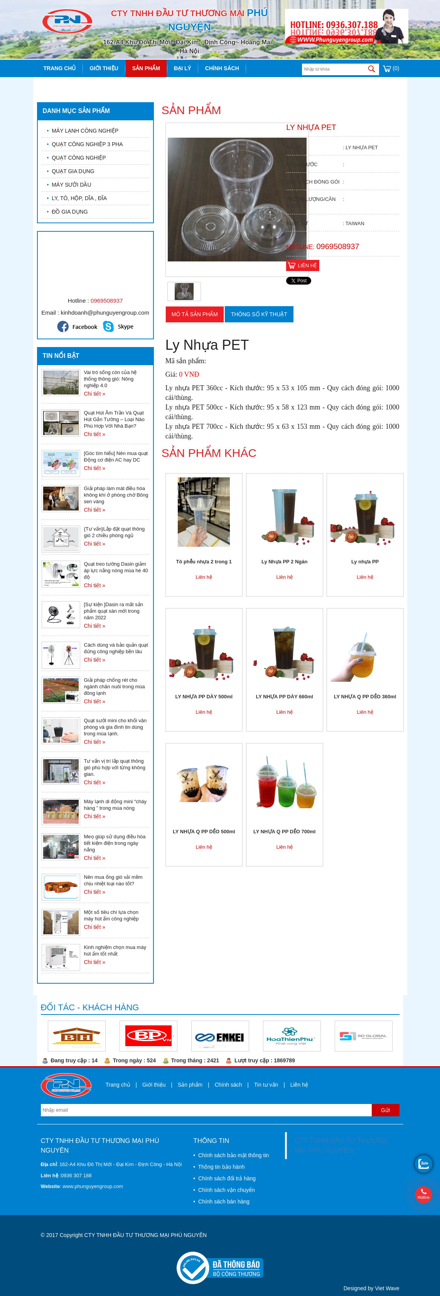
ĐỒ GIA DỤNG (67, 212)
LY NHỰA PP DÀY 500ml (204, 696)
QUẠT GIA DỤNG (70, 171)
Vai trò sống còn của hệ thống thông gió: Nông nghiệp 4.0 (110, 378)
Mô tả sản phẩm (195, 314)
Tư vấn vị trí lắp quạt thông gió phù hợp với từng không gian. (114, 767)
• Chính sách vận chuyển (224, 1190)
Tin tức (54, 86)
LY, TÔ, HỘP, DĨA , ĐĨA (77, 198)
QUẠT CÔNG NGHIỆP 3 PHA (85, 144)
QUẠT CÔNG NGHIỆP (76, 158)
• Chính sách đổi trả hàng (224, 1178)
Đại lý (182, 68)
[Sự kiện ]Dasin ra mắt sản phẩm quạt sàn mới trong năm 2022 (113, 611)
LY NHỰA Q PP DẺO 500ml (204, 831)
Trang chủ (60, 68)
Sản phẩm (146, 68)
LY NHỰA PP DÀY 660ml (284, 696)
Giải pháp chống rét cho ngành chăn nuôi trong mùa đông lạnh (114, 686)
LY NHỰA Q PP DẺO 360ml (365, 696)
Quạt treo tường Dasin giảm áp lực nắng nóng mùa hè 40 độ (116, 570)
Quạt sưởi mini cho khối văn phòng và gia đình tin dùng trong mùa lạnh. (115, 727)
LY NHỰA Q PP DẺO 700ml (284, 831)
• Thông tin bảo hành (218, 1167)
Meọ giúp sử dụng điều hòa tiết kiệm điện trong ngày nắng (115, 843)
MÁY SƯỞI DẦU (69, 185)
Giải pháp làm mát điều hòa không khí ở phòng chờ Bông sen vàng (116, 494)
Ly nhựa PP (365, 562)
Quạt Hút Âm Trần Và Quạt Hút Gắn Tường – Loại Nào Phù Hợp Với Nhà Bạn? (114, 419)
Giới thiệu (103, 68)
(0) (391, 68)
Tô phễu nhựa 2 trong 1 (204, 562)
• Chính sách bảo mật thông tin (231, 1155)
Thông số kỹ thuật (259, 314)
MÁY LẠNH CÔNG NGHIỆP (83, 131)
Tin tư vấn (266, 1085)
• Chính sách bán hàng (221, 1201)
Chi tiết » (94, 394)
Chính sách (222, 68)
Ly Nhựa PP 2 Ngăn (284, 562)
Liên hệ (89, 86)
